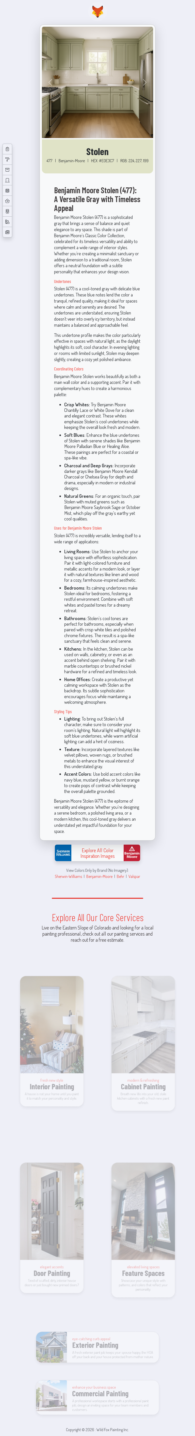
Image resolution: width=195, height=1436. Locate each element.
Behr (120, 876)
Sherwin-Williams (68, 876)
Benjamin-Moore (99, 876)
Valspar (134, 876)
